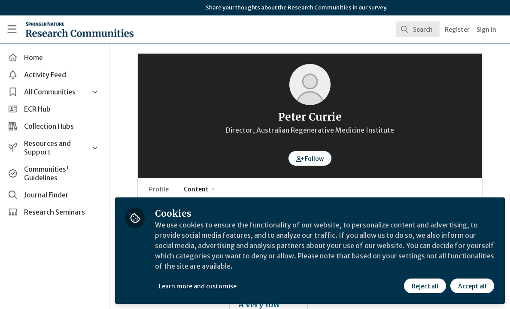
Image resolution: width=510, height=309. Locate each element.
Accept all (472, 286)
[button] (310, 158)
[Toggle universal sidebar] (12, 29)
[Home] (66, 29)
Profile (159, 189)
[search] (418, 29)
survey (377, 7)
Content (199, 189)
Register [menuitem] (457, 29)
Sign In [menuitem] (486, 29)
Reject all (425, 286)
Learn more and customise (198, 286)
